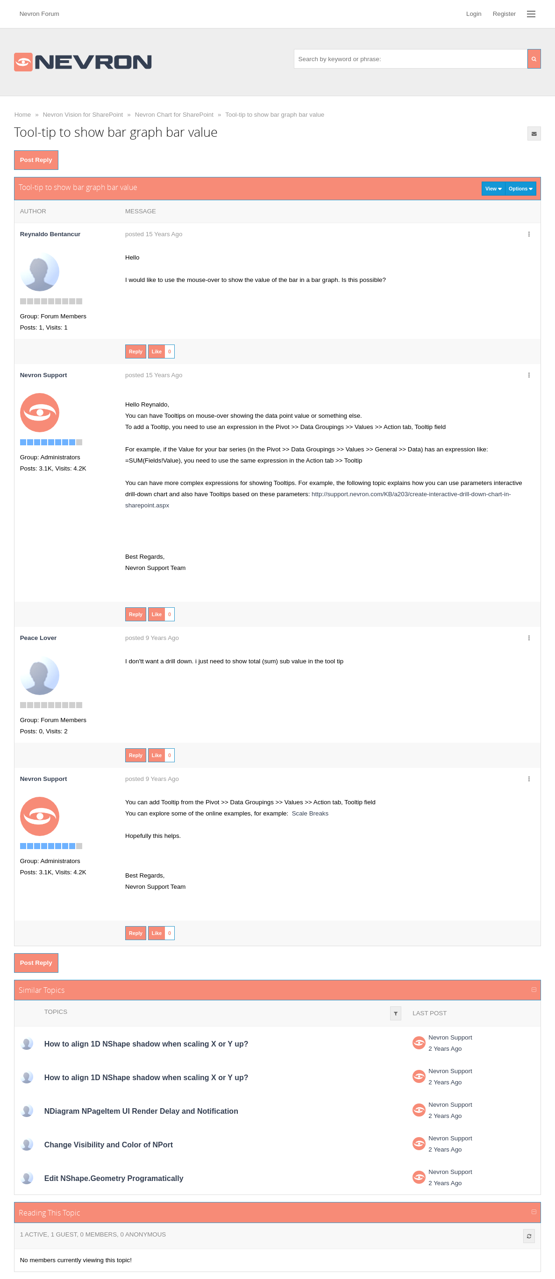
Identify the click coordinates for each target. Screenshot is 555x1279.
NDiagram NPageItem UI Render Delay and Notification (141, 1111)
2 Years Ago (445, 1048)
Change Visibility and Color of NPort (108, 1145)
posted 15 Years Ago (153, 234)
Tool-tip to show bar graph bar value (274, 114)
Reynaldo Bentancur (50, 234)
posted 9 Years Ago (152, 637)
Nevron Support (450, 1037)
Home (22, 114)
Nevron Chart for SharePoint (174, 114)
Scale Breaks (310, 813)
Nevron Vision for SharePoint (83, 114)
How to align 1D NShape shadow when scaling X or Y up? (146, 1044)
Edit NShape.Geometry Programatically (114, 1178)
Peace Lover (38, 637)
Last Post (430, 1013)
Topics (55, 1011)
